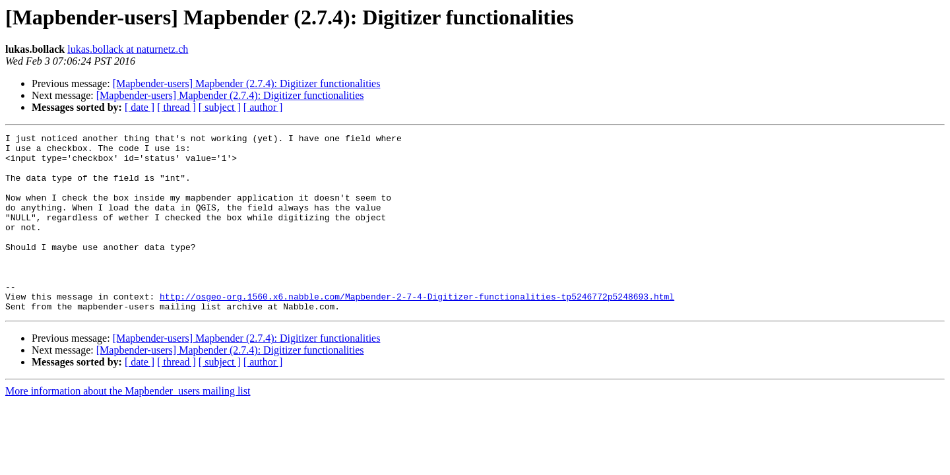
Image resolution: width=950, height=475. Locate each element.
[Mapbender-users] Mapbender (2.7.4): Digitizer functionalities (247, 83)
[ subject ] (220, 107)
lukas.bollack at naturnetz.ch (127, 49)
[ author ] (263, 107)
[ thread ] (176, 107)
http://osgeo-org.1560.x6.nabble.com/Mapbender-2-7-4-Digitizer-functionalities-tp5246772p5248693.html (417, 330)
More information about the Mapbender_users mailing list (127, 426)
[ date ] (139, 107)
